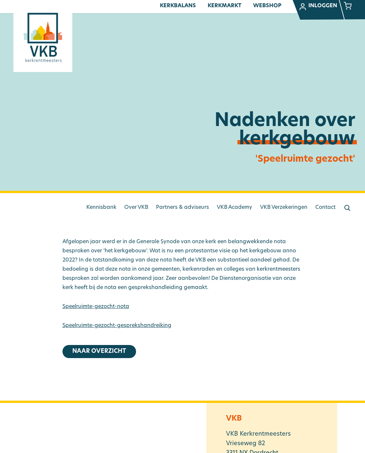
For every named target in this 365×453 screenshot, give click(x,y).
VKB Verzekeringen (283, 207)
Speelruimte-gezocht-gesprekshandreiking (116, 325)
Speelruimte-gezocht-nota (95, 306)
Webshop (267, 6)
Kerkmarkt (224, 6)
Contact (325, 207)
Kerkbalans (178, 6)
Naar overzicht (99, 351)
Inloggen (318, 7)
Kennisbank (101, 207)
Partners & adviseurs (182, 207)
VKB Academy (234, 207)
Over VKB (136, 207)
